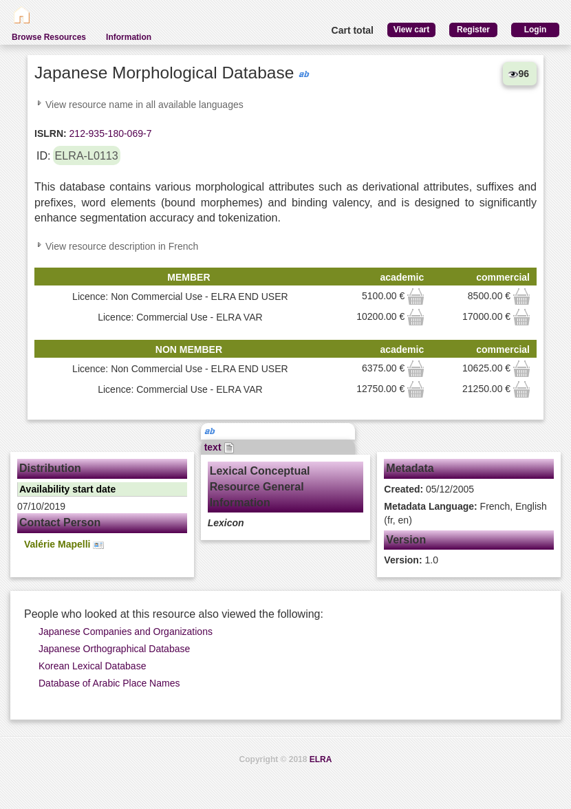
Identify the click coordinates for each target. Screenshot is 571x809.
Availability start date (67, 489)
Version (406, 540)
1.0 (411, 559)
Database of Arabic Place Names (109, 683)
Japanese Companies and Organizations (126, 631)
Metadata (409, 468)
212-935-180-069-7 (109, 133)
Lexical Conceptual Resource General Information (260, 486)
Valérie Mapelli (64, 544)
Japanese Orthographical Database (114, 648)
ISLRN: (50, 133)
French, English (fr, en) (465, 513)
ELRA (321, 759)
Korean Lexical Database (92, 665)
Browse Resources (49, 37)
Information (128, 37)
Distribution (50, 468)
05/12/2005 (429, 489)
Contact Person (59, 522)
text (219, 447)
